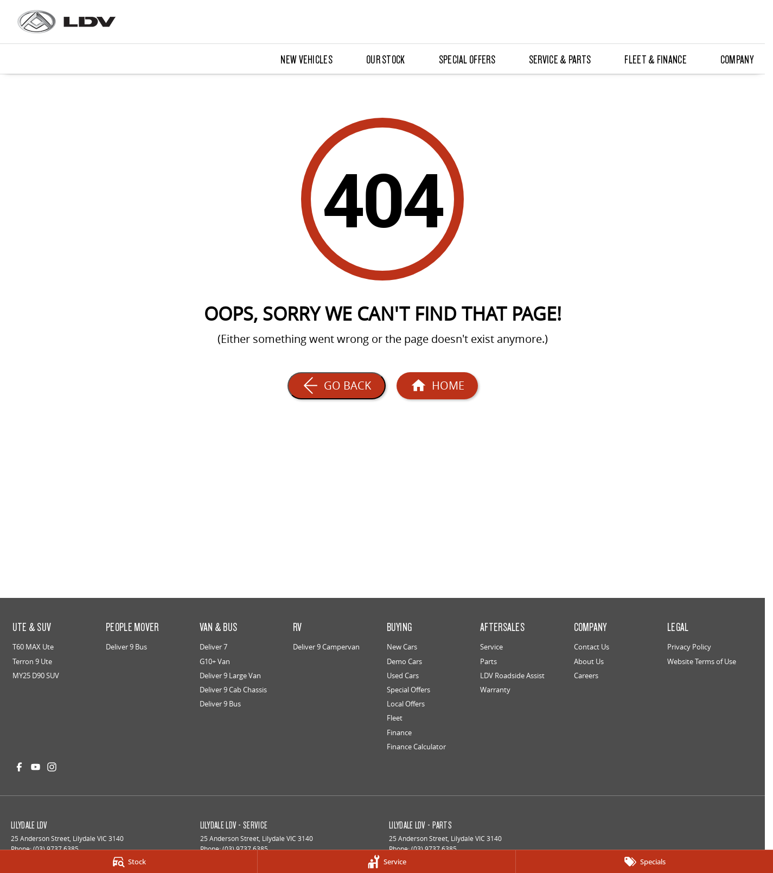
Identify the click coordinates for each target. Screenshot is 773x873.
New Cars (402, 647)
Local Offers (406, 704)
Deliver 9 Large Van (230, 675)
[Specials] (644, 861)
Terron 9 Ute (32, 661)
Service (491, 647)
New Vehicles (306, 59)
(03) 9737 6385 (56, 848)
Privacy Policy (689, 647)
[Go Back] (337, 385)
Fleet (395, 718)
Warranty (495, 689)
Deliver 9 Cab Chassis (233, 689)
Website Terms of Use (701, 661)
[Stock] (128, 861)
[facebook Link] (19, 767)
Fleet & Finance (655, 59)
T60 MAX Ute (33, 647)
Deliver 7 (213, 647)
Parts (488, 661)
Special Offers (467, 59)
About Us (589, 661)
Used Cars (403, 675)
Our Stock (385, 59)
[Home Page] (437, 385)
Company (736, 59)
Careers (586, 675)
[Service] (386, 861)
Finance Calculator (416, 746)
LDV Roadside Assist (512, 675)
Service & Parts (560, 59)
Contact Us (591, 647)
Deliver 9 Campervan (326, 647)
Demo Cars (404, 661)
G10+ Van (215, 661)
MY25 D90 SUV (35, 675)
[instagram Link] (52, 767)
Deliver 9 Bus (126, 647)
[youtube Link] (35, 767)
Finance (399, 732)
